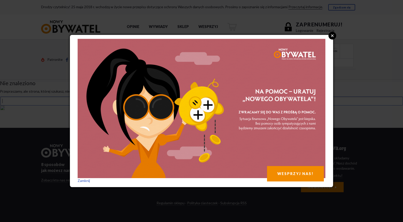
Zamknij (84, 180)
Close (332, 36)
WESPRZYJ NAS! (295, 173)
